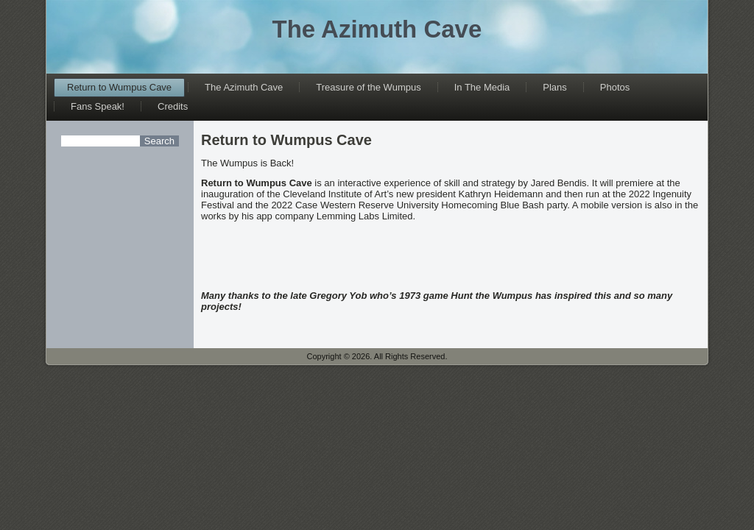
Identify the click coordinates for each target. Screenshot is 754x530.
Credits (173, 106)
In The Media (482, 87)
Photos (615, 87)
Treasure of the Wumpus (368, 87)
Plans (555, 87)
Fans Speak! (97, 106)
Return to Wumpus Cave (119, 87)
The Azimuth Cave (377, 29)
